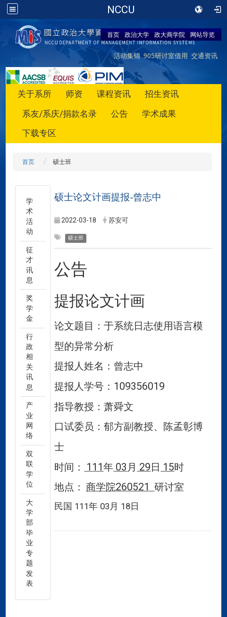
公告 (119, 114)
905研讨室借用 (165, 55)
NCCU (121, 9)
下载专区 (39, 133)
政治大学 (137, 34)
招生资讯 (162, 94)
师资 (74, 94)
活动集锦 (127, 55)
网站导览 (202, 34)
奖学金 (29, 308)
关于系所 (34, 94)
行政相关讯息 (29, 362)
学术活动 (29, 216)
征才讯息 (29, 265)
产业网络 (29, 420)
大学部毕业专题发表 (29, 543)
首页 (113, 34)
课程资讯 (114, 94)
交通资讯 (204, 55)
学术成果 (159, 114)
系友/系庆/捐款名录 (59, 114)
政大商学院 (169, 34)
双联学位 (29, 469)
